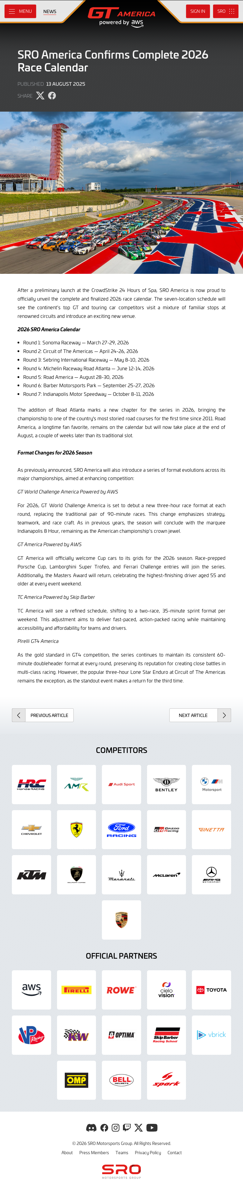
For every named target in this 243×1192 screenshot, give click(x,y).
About (67, 1152)
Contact (175, 1152)
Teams (122, 1152)
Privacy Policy (148, 1152)
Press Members (94, 1152)
